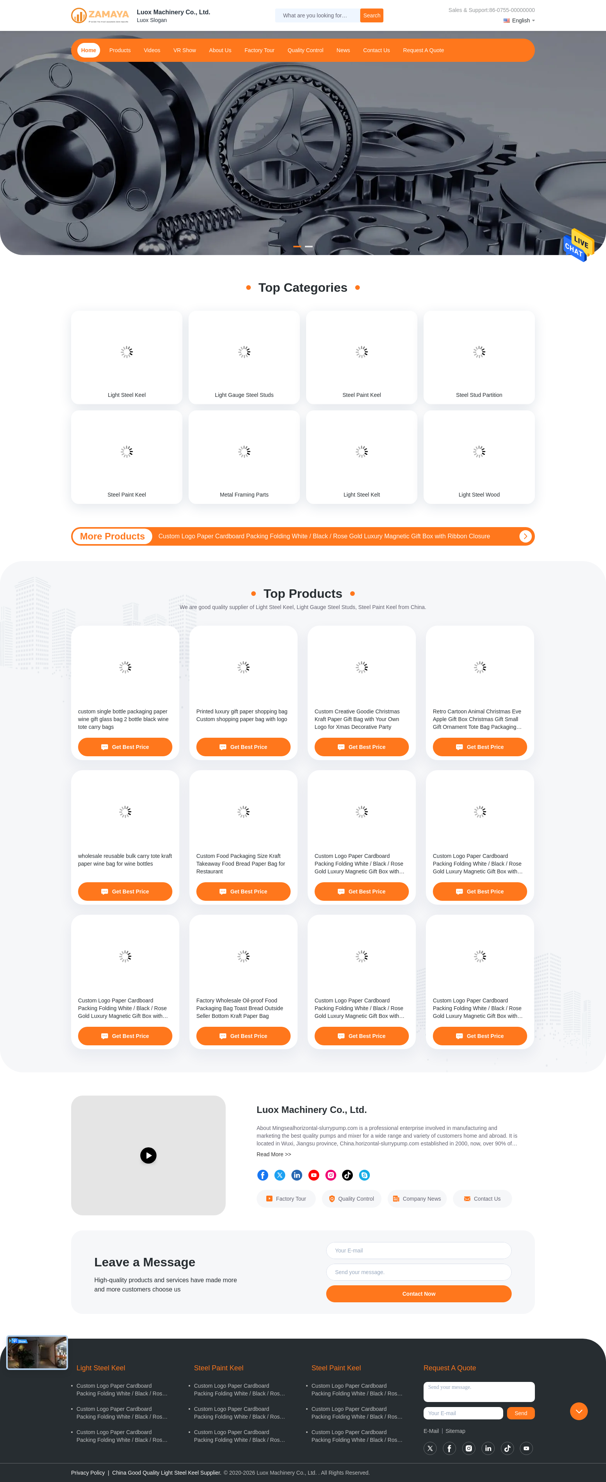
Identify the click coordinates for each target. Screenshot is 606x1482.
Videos (152, 50)
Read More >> (274, 1154)
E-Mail (431, 1431)
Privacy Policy (88, 1473)
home (88, 50)
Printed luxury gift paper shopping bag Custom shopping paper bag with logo (242, 715)
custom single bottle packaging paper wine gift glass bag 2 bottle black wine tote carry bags (123, 719)
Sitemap (455, 1431)
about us (220, 50)
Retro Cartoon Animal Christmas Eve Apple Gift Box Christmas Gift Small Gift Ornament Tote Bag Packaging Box (477, 719)
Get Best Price (125, 747)
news (343, 50)
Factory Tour (260, 50)
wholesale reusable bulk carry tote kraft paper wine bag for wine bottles (125, 860)
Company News (417, 1199)
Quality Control (305, 50)
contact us (376, 50)
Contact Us (482, 1199)
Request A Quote (423, 50)
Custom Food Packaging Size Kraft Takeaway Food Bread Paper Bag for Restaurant (240, 864)
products (120, 50)
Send (521, 1413)
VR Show (185, 50)
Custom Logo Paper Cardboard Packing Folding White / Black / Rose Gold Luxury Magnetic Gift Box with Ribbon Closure (324, 536)
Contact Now (419, 1294)
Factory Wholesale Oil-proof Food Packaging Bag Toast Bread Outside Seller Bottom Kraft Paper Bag (239, 1008)
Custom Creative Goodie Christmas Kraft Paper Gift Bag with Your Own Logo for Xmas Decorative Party (357, 719)
